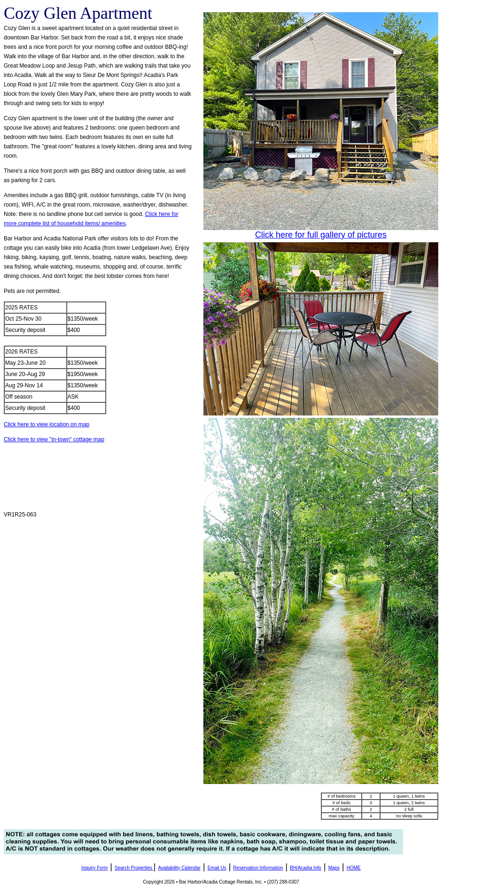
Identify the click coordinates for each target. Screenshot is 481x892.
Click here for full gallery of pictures (321, 234)
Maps (334, 867)
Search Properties (133, 867)
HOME (354, 867)
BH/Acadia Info (305, 867)
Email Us (217, 867)
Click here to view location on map (46, 424)
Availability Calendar (179, 867)
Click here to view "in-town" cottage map (54, 439)
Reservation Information (258, 867)
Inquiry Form (94, 867)
